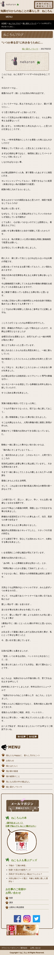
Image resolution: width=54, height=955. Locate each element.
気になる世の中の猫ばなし (18, 781)
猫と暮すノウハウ (30, 49)
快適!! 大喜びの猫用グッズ (20, 870)
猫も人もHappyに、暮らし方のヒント (23, 755)
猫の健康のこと (13, 776)
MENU (9, 17)
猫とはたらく (12, 766)
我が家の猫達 (12, 771)
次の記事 (33, 736)
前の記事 (22, 736)
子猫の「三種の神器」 (18, 865)
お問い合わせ (35, 948)
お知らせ (10, 760)
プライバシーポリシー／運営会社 (14, 948)
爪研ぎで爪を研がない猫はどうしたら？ (25, 874)
